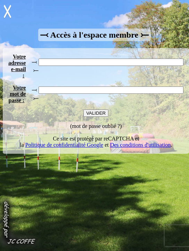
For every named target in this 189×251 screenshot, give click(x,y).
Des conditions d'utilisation (140, 145)
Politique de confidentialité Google (64, 145)
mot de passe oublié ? (96, 126)
